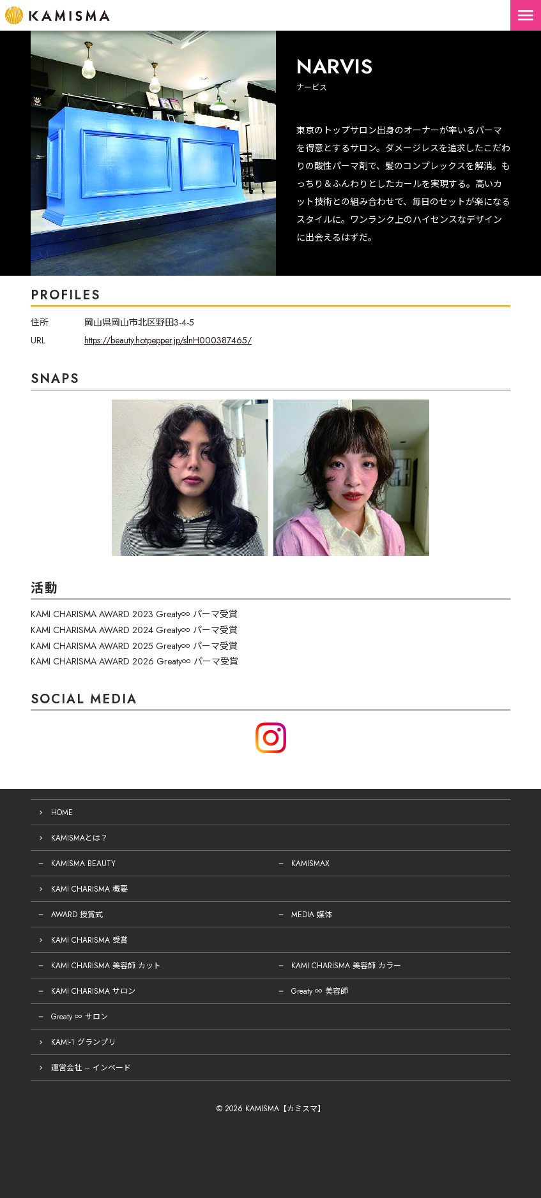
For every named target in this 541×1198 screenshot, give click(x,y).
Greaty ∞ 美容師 (319, 991)
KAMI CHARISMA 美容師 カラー (346, 965)
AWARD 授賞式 (77, 914)
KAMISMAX (310, 863)
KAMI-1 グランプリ (83, 1042)
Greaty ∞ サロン (79, 1016)
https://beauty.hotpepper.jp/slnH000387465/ (168, 340)
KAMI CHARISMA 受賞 (89, 940)
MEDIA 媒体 (311, 914)
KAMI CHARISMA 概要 (89, 889)
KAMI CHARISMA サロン (93, 991)
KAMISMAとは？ (79, 838)
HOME (62, 812)
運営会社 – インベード (91, 1068)
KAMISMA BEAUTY (83, 863)
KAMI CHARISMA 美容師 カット (106, 965)
